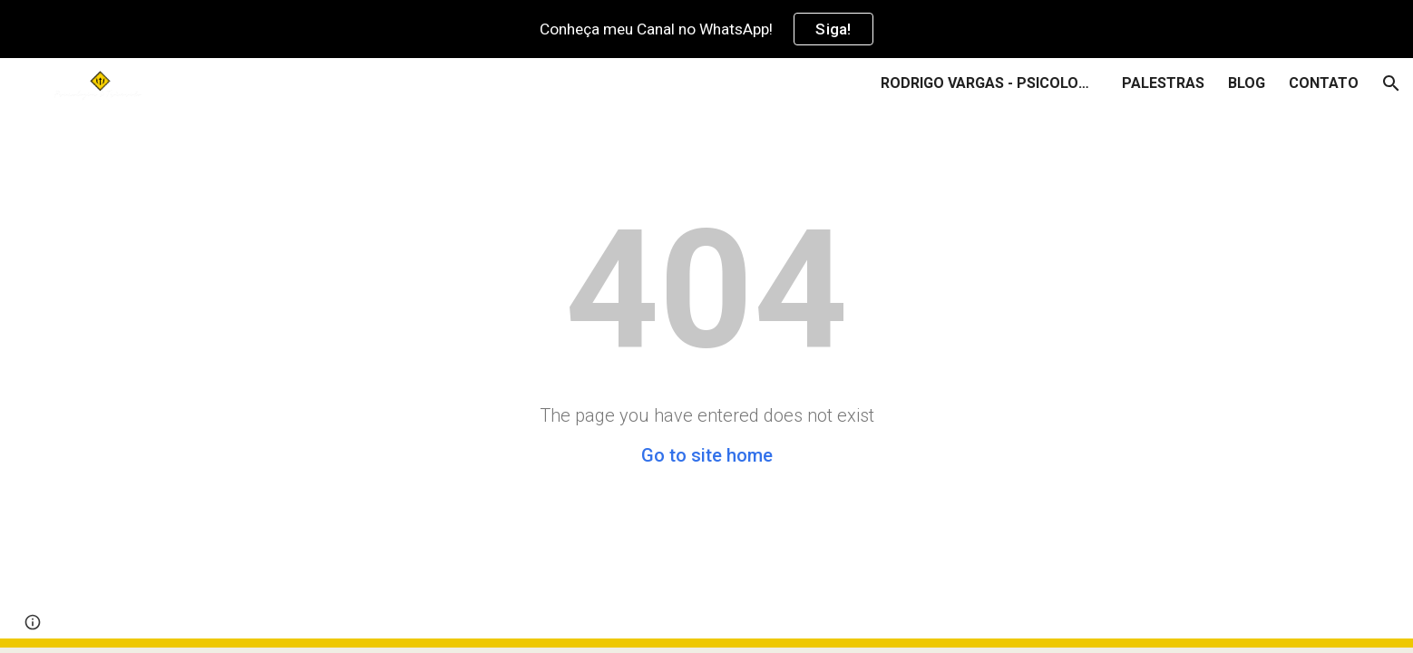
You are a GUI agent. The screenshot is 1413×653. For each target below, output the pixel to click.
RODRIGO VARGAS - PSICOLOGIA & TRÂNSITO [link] (989, 83)
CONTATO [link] (1324, 83)
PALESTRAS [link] (1163, 83)
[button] (1391, 83)
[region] (706, 29)
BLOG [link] (1246, 83)
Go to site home (707, 455)
